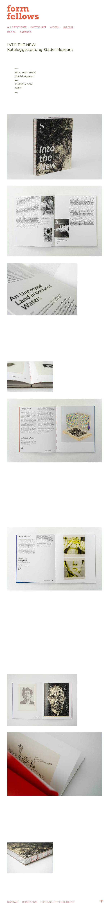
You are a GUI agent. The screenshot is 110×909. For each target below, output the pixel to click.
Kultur (68, 27)
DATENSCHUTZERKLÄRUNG (58, 902)
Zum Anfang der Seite (99, 901)
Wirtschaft (38, 27)
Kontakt (13, 902)
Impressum (29, 902)
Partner (25, 32)
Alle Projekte (17, 27)
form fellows (23, 12)
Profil (11, 32)
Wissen (55, 27)
